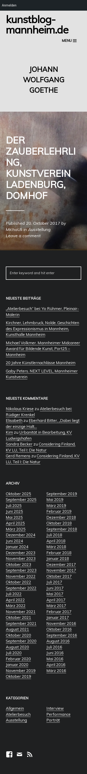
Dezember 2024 (20, 534)
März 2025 (16, 529)
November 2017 (61, 570)
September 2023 (21, 570)
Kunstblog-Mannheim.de (37, 24)
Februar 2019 (58, 511)
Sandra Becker (19, 444)
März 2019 (56, 505)
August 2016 (58, 641)
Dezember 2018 (61, 517)
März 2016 (56, 670)
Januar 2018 (57, 558)
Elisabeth (14, 420)
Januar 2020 (17, 664)
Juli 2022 (14, 593)
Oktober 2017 (59, 576)
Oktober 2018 (59, 523)
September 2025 (21, 499)
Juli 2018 (54, 534)
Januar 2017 (57, 617)
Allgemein (15, 708)
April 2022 (15, 599)
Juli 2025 (14, 505)
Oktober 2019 (18, 676)
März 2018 (56, 546)
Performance (58, 714)
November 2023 (20, 558)
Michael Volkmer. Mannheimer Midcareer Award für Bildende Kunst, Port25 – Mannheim (43, 348)
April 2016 (55, 664)
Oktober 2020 (18, 635)
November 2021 (20, 611)
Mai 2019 (54, 499)
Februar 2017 (58, 611)
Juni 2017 (55, 588)
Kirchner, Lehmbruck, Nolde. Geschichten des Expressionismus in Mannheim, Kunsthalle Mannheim (42, 328)
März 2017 (56, 605)
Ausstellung (16, 720)
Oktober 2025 (18, 493)
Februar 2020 (18, 658)
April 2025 (15, 523)
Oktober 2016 (59, 629)
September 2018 (61, 529)
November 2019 (20, 670)
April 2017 (55, 599)
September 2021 (21, 623)
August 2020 (17, 647)
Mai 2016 (54, 658)
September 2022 (21, 588)
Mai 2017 (54, 593)
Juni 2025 (14, 511)
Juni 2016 (55, 652)
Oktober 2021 (18, 617)
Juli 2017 (54, 582)
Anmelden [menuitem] (9, 5)
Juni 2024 (14, 540)
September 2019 (61, 493)
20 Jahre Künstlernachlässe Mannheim (40, 362)
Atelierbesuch (18, 714)
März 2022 (16, 605)
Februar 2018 (58, 552)
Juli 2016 (54, 647)
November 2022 (20, 576)
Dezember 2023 (20, 552)
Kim (9, 432)
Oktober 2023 (18, 564)
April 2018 (55, 540)
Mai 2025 (14, 517)
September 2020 (21, 641)
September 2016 (61, 635)
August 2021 (17, 629)
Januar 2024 (17, 546)
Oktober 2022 (18, 582)
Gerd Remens (18, 455)
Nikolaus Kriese (20, 408)
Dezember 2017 (61, 564)
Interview (55, 708)
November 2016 (61, 623)
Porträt (53, 720)
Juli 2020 (14, 652)
